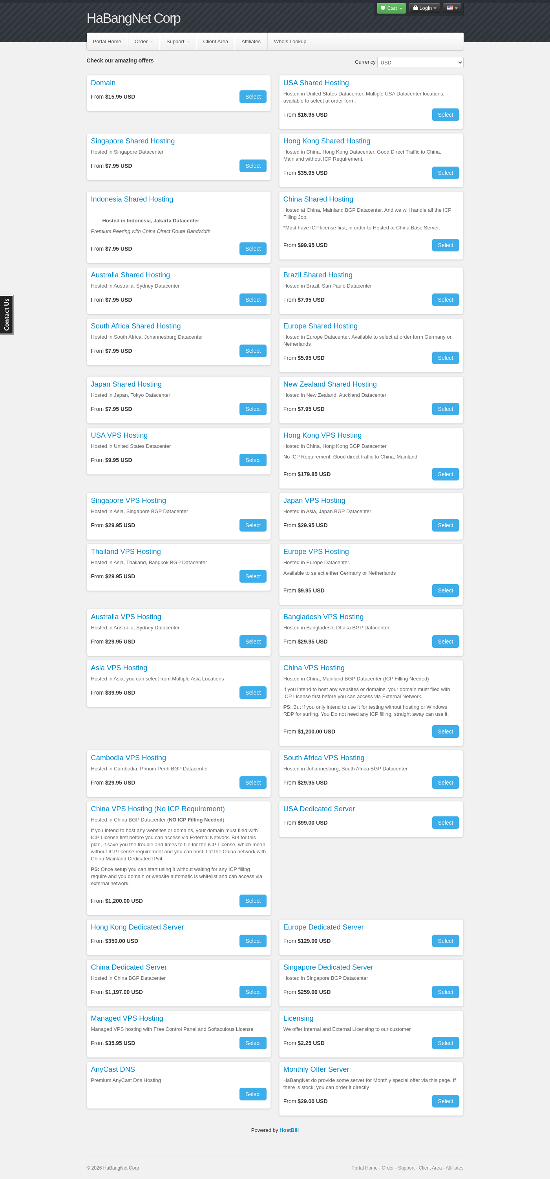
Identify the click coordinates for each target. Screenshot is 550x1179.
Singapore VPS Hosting (128, 500)
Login (425, 8)
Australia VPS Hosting (126, 616)
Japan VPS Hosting (314, 500)
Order (144, 41)
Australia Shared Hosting (130, 275)
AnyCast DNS (113, 1069)
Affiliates (251, 41)
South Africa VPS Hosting (324, 757)
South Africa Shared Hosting (136, 326)
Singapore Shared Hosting (133, 141)
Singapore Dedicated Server (328, 967)
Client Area (215, 41)
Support (178, 41)
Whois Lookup (290, 41)
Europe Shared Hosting (320, 326)
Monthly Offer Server (316, 1069)
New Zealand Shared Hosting (330, 384)
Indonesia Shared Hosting (132, 199)
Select (253, 97)
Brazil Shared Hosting (318, 275)
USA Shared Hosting (316, 82)
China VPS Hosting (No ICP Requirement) (158, 808)
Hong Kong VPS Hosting (322, 435)
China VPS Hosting (314, 667)
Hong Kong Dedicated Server (137, 927)
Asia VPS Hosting (119, 667)
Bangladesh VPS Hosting (323, 616)
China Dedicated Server (129, 967)
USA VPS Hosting (119, 435)
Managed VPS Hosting (127, 1018)
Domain (103, 82)
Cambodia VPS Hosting (128, 757)
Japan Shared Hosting (126, 384)
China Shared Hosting (318, 199)
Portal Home (107, 41)
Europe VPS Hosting (316, 551)
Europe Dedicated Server (323, 927)
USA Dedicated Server (319, 808)
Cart (391, 8)
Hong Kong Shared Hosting (327, 141)
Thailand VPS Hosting (126, 551)
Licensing (298, 1018)
